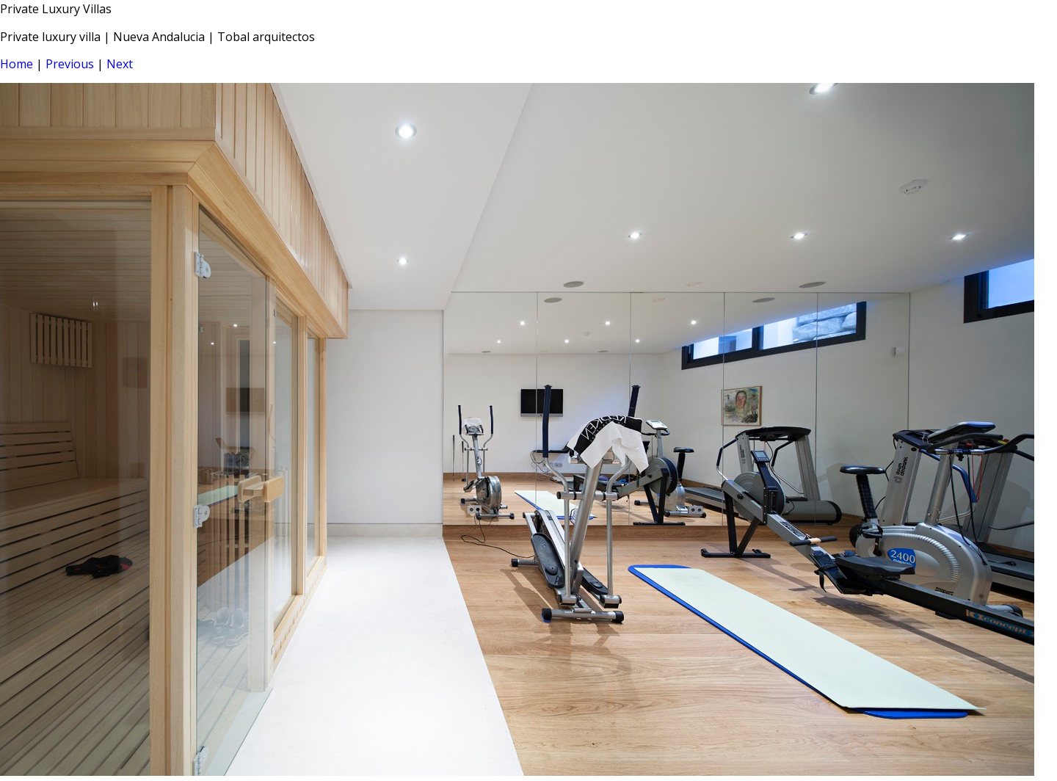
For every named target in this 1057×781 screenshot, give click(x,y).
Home (16, 64)
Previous (70, 64)
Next (119, 64)
